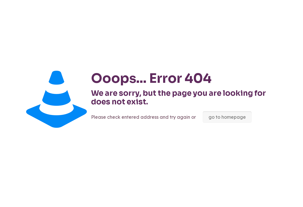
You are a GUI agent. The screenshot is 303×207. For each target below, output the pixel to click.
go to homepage (227, 117)
